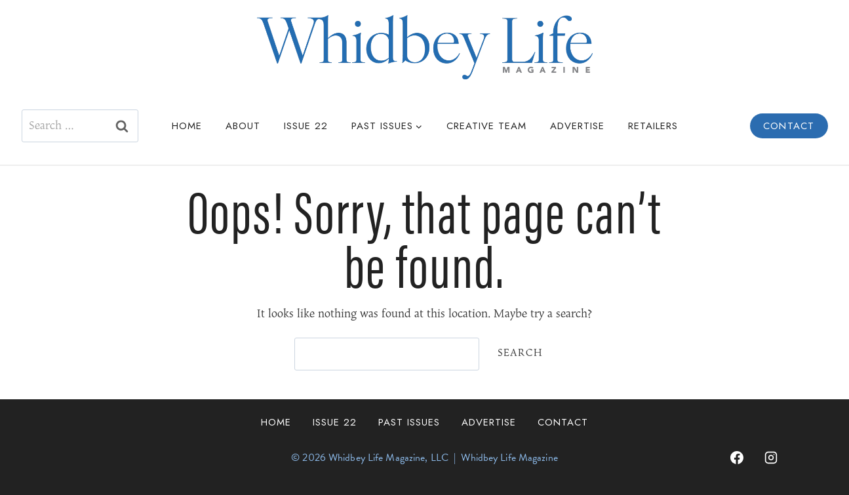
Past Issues (409, 422)
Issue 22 (306, 126)
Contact (788, 126)
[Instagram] (771, 458)
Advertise (577, 126)
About (243, 126)
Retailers (653, 126)
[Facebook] (737, 458)
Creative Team (486, 126)
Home (187, 126)
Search (520, 353)
